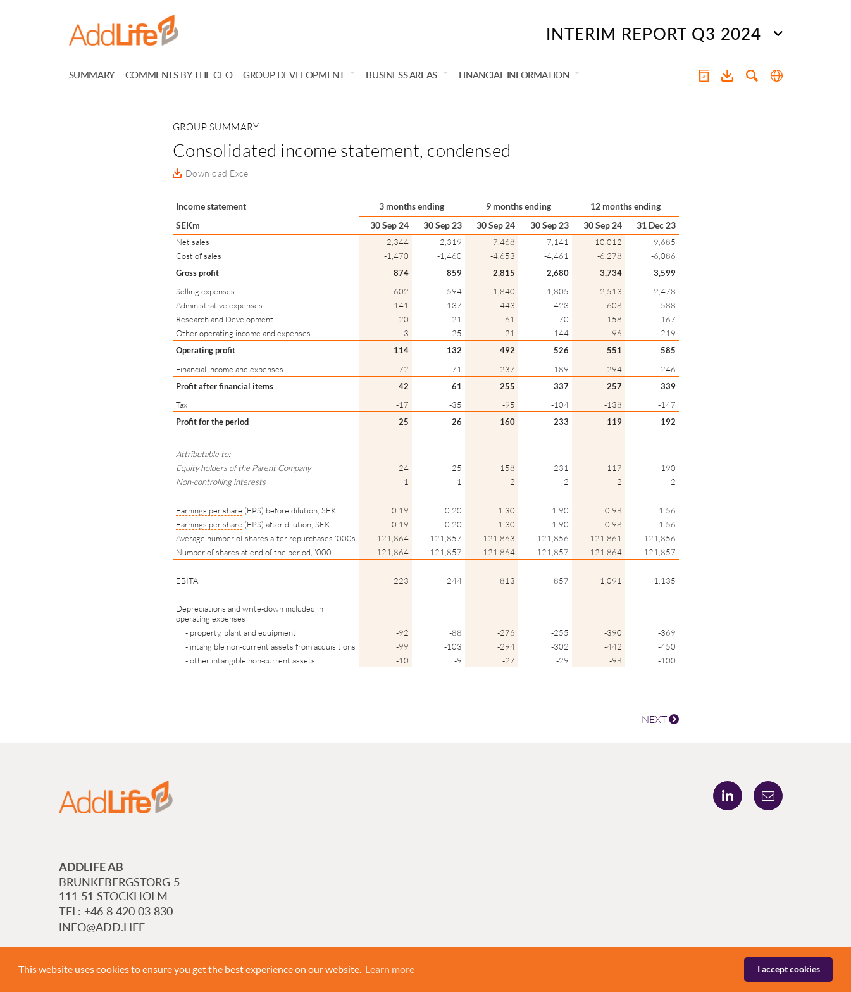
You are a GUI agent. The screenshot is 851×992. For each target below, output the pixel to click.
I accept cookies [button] (788, 969)
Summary (92, 74)
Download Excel (218, 173)
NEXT (660, 719)
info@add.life (102, 927)
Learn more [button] (389, 969)
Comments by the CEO (178, 74)
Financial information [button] (514, 74)
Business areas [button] (401, 74)
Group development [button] (293, 74)
